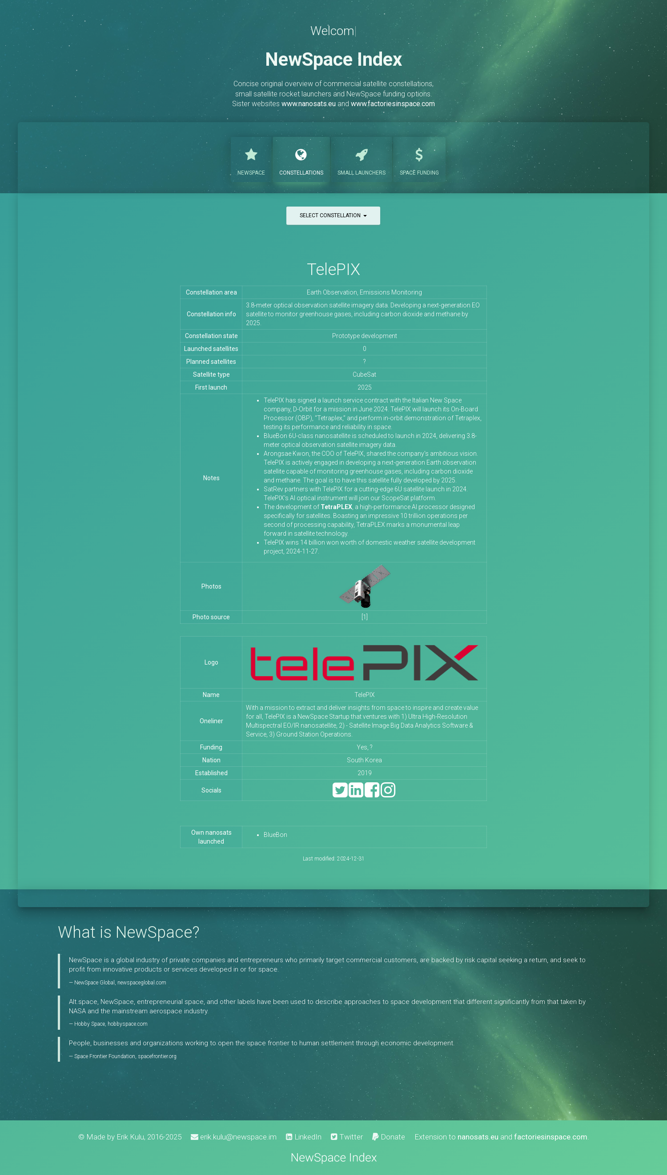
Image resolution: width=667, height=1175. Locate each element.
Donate (388, 1136)
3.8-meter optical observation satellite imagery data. (317, 305)
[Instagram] (388, 794)
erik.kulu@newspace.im (234, 1136)
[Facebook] (372, 794)
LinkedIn (303, 1136)
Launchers (362, 158)
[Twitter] (340, 794)
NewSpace (251, 158)
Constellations (301, 158)
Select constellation (333, 215)
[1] (365, 617)
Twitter (347, 1136)
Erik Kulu (130, 1136)
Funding (419, 158)
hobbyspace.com (128, 1024)
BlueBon (275, 834)
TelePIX (333, 269)
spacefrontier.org (157, 1056)
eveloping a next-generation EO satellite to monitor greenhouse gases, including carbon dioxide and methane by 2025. (363, 314)
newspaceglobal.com (141, 983)
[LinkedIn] (356, 794)
